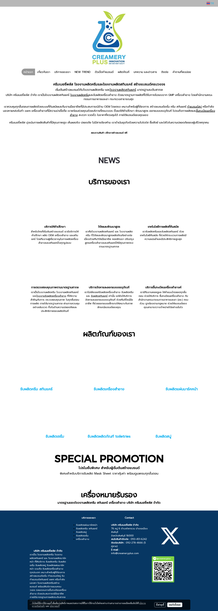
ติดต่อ (164, 72)
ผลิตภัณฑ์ (123, 72)
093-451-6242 (139, 539)
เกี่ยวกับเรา (43, 72)
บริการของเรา (62, 72)
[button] (195, 72)
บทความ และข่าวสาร (145, 72)
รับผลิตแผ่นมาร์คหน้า (182, 389)
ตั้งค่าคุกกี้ (160, 604)
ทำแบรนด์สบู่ (194, 107)
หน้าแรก (28, 72)
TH (210, 3)
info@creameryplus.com (125, 553)
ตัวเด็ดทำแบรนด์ (104, 72)
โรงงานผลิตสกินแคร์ (123, 89)
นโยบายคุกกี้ (55, 606)
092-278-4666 (134, 542)
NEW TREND (83, 72)
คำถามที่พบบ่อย (182, 72)
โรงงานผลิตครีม (79, 95)
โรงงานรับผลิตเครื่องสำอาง (51, 296)
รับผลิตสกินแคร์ (99, 296)
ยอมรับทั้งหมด (175, 604)
